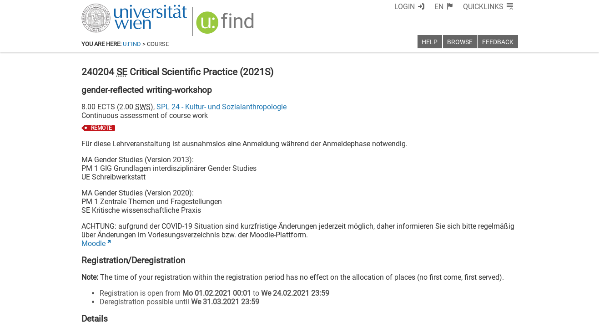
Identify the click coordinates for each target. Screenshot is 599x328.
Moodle (93, 243)
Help (430, 42)
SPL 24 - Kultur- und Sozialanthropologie (221, 106)
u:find (132, 44)
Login (404, 6)
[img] (226, 25)
